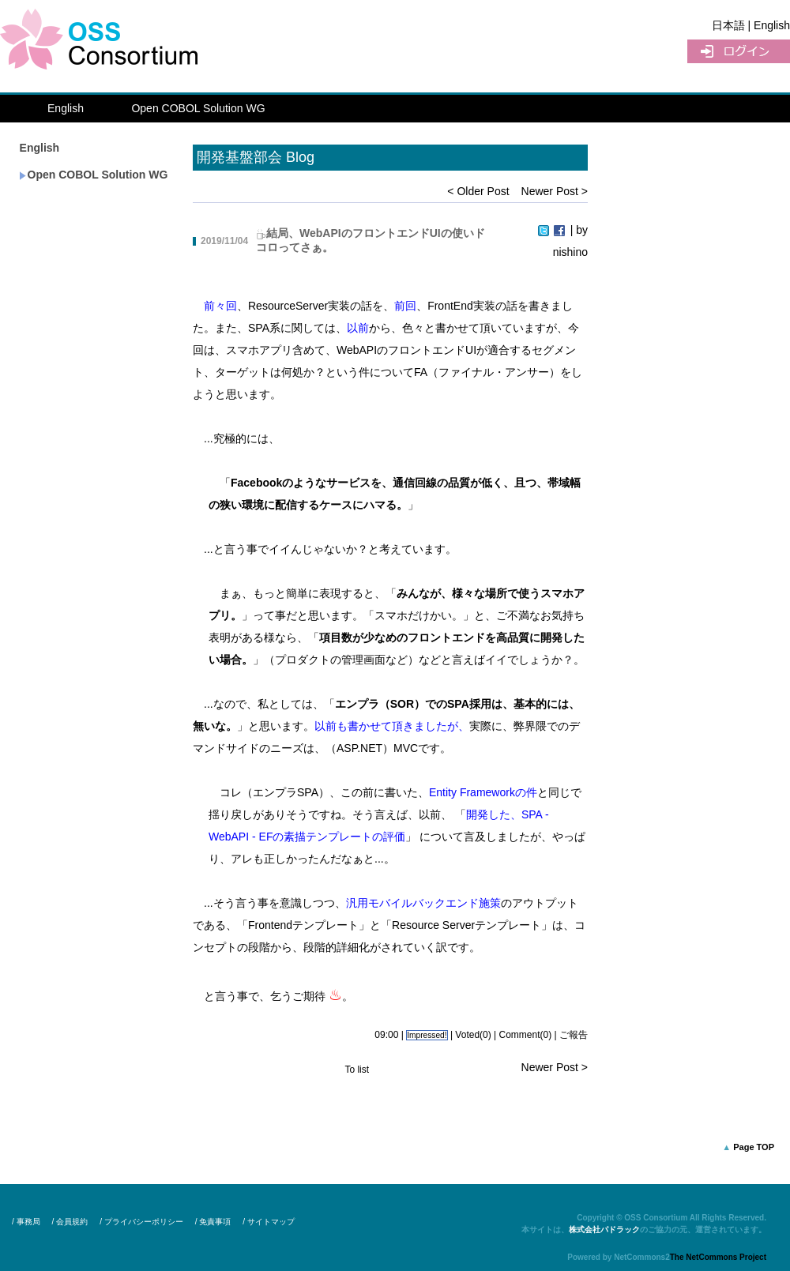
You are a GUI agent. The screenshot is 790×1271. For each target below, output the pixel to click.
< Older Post (478, 191)
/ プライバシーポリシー (141, 1221)
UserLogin (738, 51)
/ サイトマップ (269, 1221)
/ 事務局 (26, 1221)
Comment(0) (525, 1034)
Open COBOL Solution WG (198, 108)
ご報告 (573, 1034)
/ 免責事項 (213, 1221)
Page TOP (753, 1147)
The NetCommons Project (718, 1257)
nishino (570, 252)
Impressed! (426, 1035)
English (65, 108)
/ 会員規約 (70, 1221)
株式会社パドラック (604, 1229)
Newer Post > (554, 191)
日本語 (728, 25)
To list (356, 1069)
